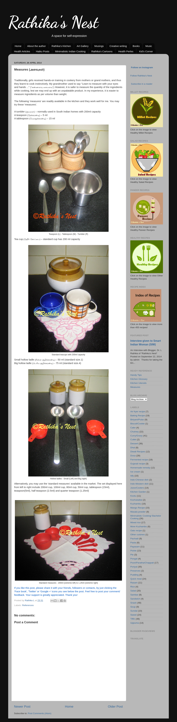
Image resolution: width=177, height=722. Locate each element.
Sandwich (135, 598)
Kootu (133, 496)
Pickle (133, 550)
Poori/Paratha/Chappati (142, 562)
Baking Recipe (137, 415)
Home (18, 46)
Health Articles (22, 51)
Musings (99, 46)
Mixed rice (135, 522)
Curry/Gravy (136, 435)
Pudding (134, 575)
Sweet (133, 615)
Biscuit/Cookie (137, 423)
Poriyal (133, 566)
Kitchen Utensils (138, 383)
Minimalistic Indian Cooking (70, 51)
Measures (135, 387)
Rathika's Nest (53, 22)
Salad (133, 590)
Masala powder (138, 511)
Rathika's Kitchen (61, 46)
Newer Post (22, 706)
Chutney (134, 431)
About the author (36, 46)
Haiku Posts (42, 51)
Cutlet (133, 439)
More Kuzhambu (138, 526)
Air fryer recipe (137, 411)
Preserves (135, 570)
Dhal (132, 447)
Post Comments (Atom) (39, 713)
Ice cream (135, 471)
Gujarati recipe (137, 463)
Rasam (134, 582)
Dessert (134, 443)
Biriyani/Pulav (137, 419)
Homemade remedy (140, 467)
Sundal (133, 611)
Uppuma (134, 623)
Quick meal (136, 579)
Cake (133, 427)
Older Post (115, 706)
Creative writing (118, 46)
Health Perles (125, 51)
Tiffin (132, 619)
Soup (133, 607)
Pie (132, 554)
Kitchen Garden (138, 492)
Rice (132, 586)
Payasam (135, 546)
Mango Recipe (137, 507)
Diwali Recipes (137, 451)
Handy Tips (136, 375)
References (28, 605)
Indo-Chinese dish (139, 479)
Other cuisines (137, 534)
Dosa (133, 455)
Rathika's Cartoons (101, 51)
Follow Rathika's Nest (141, 75)
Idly (132, 475)
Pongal (133, 558)
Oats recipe (136, 530)
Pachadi (134, 538)
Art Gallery (82, 46)
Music (148, 46)
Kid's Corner (146, 51)
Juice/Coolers (137, 488)
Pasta (133, 542)
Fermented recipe (139, 459)
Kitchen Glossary (138, 379)
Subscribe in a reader (141, 84)
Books (136, 46)
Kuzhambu (135, 503)
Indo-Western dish (139, 484)
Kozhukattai (136, 500)
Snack (133, 602)
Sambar (134, 594)
